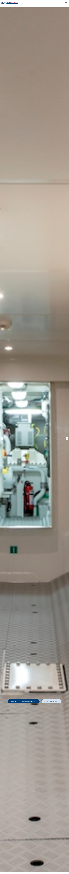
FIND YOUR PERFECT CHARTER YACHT (24, 701)
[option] (34, 437)
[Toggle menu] (66, 3)
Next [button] (67, 438)
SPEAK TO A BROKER (51, 701)
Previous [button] (2, 438)
